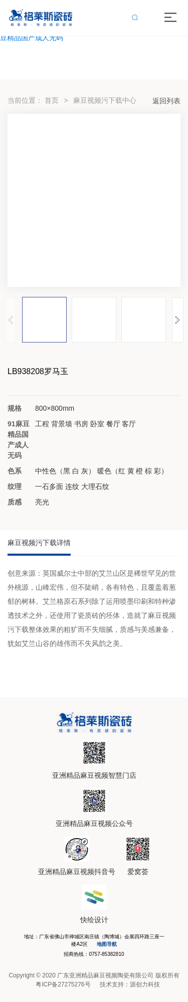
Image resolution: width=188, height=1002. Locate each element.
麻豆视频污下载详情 (39, 543)
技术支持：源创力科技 (130, 984)
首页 (52, 100)
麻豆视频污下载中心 (104, 100)
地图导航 (107, 944)
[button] (177, 320)
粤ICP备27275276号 (63, 984)
